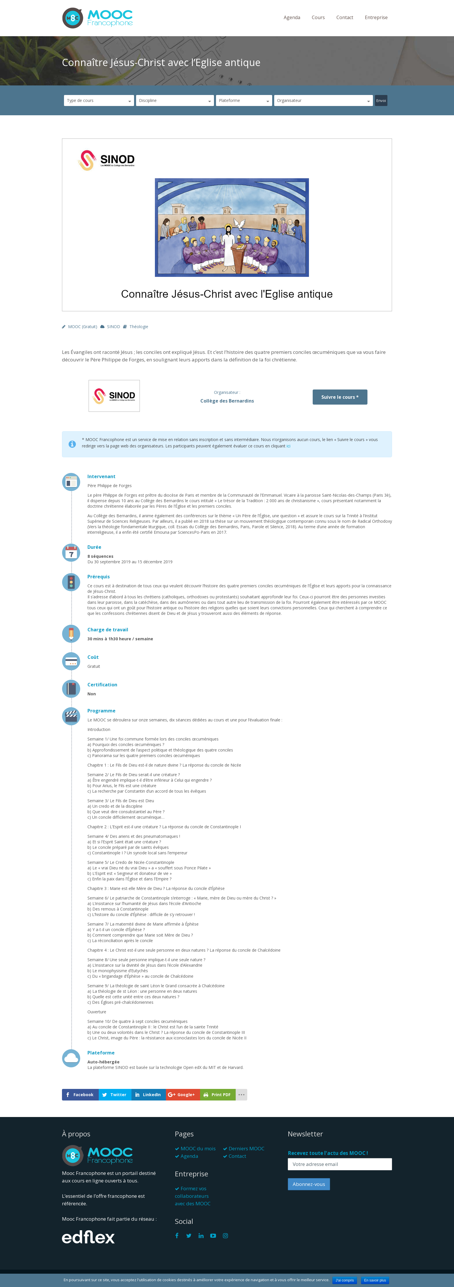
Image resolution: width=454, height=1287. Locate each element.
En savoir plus (375, 1280)
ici (288, 446)
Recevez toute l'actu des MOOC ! (328, 1153)
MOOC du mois (198, 1148)
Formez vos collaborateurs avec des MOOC (192, 1196)
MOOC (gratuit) (82, 326)
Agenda (292, 17)
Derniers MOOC (246, 1148)
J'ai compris (345, 1280)
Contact (344, 17)
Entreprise (376, 17)
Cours (318, 17)
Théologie (138, 326)
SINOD (113, 326)
